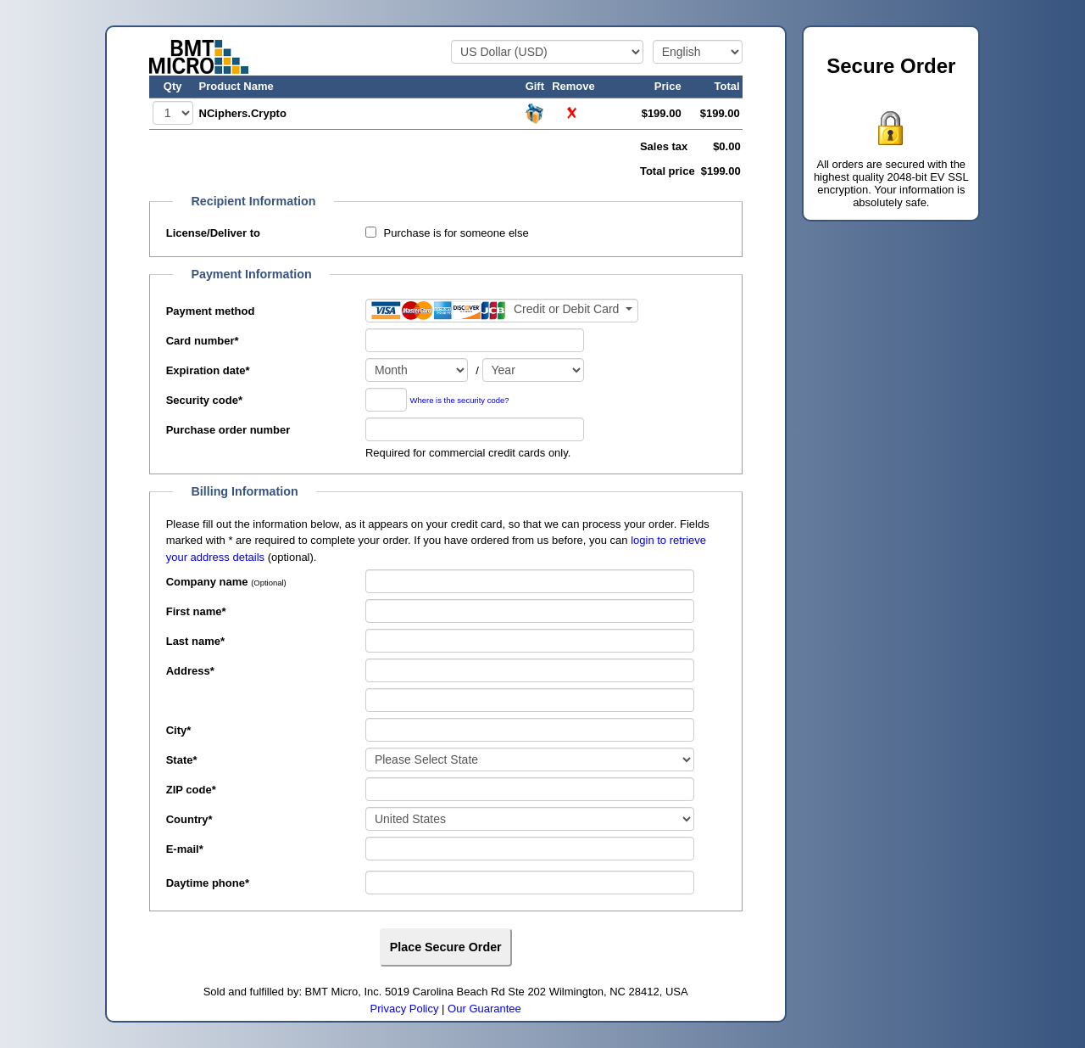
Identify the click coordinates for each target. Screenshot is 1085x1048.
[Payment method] (501, 310)
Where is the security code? (459, 400)
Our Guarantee (484, 1008)
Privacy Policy (404, 1008)
